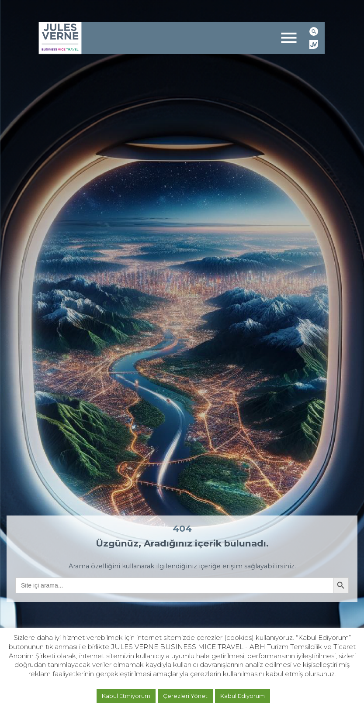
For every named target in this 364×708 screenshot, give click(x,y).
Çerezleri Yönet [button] (185, 695)
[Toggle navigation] (289, 37)
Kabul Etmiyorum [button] (126, 695)
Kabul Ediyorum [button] (242, 695)
